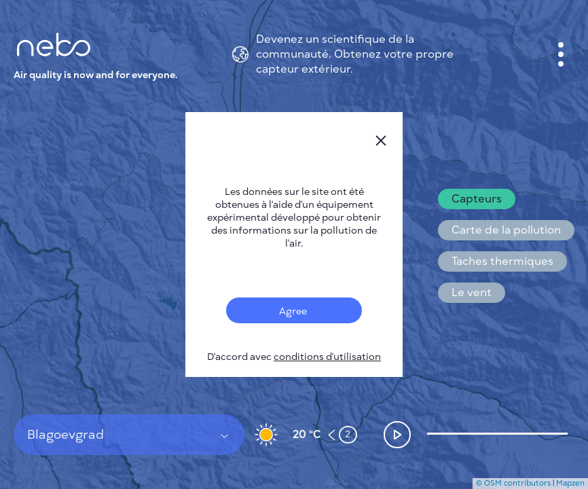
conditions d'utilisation (327, 356)
